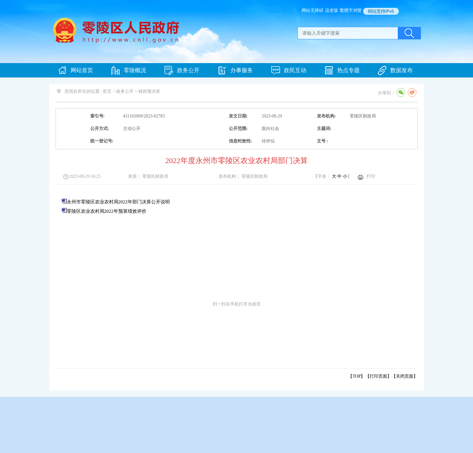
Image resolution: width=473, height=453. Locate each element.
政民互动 (288, 70)
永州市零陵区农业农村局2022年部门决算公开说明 (118, 201)
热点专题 (342, 70)
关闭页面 (404, 376)
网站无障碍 (312, 10)
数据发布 (395, 70)
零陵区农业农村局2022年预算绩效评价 (106, 211)
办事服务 (235, 70)
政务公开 (182, 70)
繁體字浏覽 (351, 10)
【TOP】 (356, 376)
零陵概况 (128, 70)
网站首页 (75, 70)
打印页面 (378, 376)
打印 (371, 176)
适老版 (331, 10)
